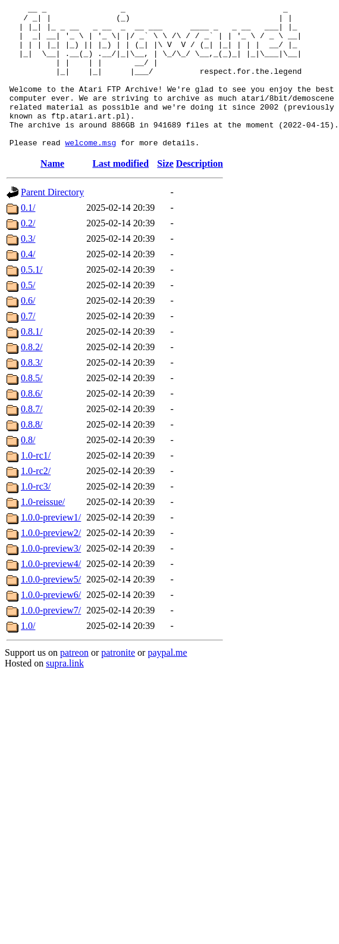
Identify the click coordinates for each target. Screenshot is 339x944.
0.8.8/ (31, 453)
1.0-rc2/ (36, 499)
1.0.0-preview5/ (51, 608)
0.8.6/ (31, 422)
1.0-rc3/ (36, 515)
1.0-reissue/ (43, 530)
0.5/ (28, 314)
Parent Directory (52, 221)
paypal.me (167, 681)
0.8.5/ (31, 406)
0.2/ (28, 252)
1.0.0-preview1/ (51, 546)
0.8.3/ (31, 391)
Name (52, 192)
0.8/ (28, 468)
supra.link (65, 692)
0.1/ (28, 236)
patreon (74, 681)
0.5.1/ (31, 298)
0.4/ (28, 283)
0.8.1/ (31, 360)
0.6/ (28, 329)
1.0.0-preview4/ (51, 592)
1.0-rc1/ (36, 484)
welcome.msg (90, 171)
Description (199, 192)
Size (165, 192)
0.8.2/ (31, 375)
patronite (118, 681)
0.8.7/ (31, 437)
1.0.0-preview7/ (51, 639)
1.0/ (28, 654)
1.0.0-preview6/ (51, 623)
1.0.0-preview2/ (51, 561)
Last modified (120, 192)
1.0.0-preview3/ (51, 577)
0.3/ (28, 267)
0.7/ (28, 344)
